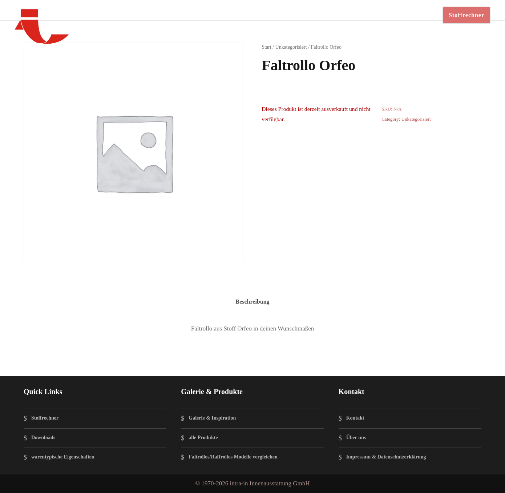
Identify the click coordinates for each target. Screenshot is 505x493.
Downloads (235, 14)
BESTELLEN (347, 14)
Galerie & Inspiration (212, 418)
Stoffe (174, 14)
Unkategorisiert (291, 47)
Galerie (201, 14)
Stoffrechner (466, 15)
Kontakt (307, 14)
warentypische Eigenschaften (62, 457)
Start (266, 47)
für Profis (273, 14)
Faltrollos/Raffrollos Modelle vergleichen (233, 457)
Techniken (143, 14)
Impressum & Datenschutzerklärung (386, 457)
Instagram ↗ (394, 14)
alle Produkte (203, 437)
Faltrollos (106, 14)
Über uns (356, 437)
